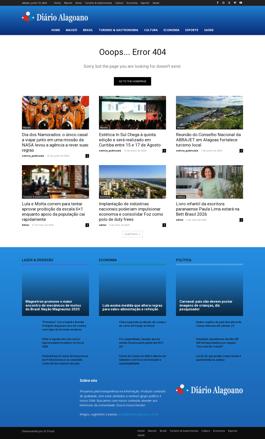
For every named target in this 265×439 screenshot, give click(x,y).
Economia (105, 196)
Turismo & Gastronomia (36, 196)
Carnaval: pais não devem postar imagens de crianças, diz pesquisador (205, 305)
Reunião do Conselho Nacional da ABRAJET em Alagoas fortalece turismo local (208, 140)
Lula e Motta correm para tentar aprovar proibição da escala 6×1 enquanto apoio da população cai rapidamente (53, 211)
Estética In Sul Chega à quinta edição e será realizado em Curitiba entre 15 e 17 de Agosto (130, 140)
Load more (133, 234)
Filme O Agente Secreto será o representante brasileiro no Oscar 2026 (63, 342)
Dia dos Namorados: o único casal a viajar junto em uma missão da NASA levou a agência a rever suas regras (55, 142)
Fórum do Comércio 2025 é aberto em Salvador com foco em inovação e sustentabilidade (142, 359)
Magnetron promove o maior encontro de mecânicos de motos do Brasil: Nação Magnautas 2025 (53, 305)
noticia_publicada (33, 155)
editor (102, 224)
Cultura (181, 196)
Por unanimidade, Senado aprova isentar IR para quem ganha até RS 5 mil (141, 342)
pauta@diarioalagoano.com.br (139, 414)
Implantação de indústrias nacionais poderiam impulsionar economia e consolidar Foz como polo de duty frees (131, 211)
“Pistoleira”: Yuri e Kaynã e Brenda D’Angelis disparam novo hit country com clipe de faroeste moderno (64, 325)
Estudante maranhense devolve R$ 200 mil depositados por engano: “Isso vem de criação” (217, 342)
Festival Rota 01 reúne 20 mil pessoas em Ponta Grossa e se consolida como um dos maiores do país (65, 359)
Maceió (27, 127)
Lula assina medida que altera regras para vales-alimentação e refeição (132, 307)
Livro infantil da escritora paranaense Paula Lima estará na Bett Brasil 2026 (207, 209)
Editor (25, 224)
